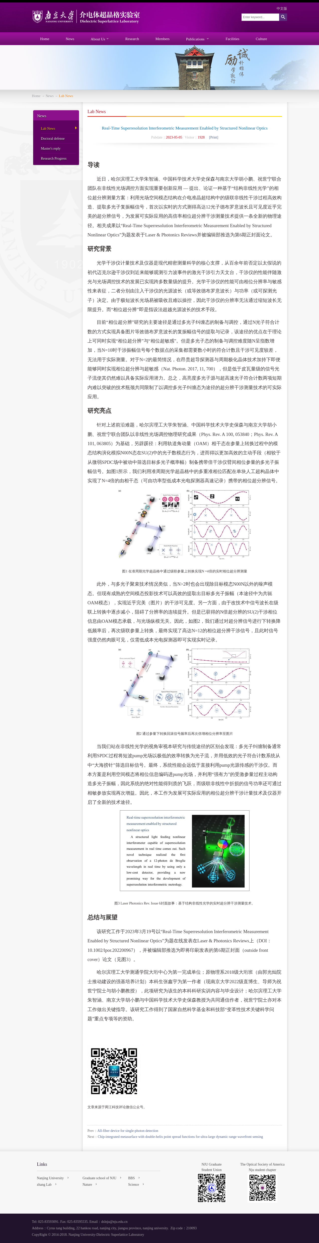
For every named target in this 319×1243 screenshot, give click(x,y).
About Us (100, 39)
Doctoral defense (53, 138)
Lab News (48, 129)
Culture (261, 39)
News (70, 39)
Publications (197, 39)
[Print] (213, 137)
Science (136, 1184)
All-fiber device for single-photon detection (127, 1131)
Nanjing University (53, 1178)
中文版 (282, 8)
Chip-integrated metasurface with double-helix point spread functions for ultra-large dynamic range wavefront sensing (180, 1137)
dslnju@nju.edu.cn (114, 1222)
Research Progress (54, 158)
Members (163, 39)
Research (132, 39)
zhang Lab (47, 1184)
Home (44, 39)
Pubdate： (158, 137)
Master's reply (51, 148)
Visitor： (191, 137)
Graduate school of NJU (102, 1178)
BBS (134, 1178)
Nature (90, 1184)
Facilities (232, 39)
